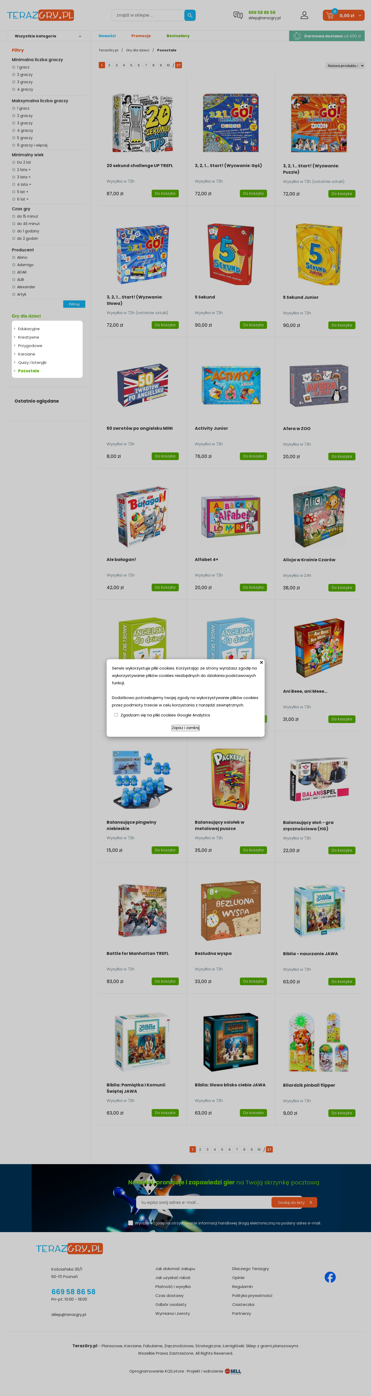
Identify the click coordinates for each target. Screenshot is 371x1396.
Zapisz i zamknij (185, 727)
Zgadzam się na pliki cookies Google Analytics (165, 715)
